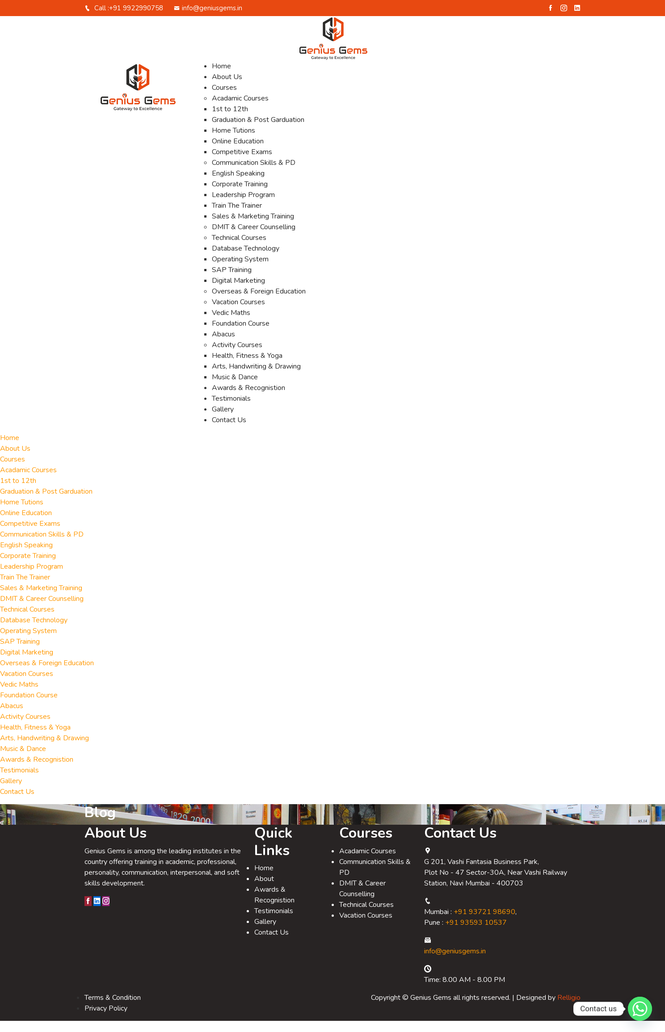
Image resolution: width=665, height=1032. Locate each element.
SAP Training (232, 281)
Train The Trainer (237, 217)
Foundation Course (240, 335)
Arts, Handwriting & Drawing (256, 377)
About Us (227, 88)
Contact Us (229, 431)
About (264, 890)
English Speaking (238, 184)
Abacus (223, 345)
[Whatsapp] (640, 1009)
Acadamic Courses (240, 109)
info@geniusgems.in (208, 19)
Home (221, 77)
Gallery (223, 420)
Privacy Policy (105, 1019)
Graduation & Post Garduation (258, 131)
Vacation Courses (238, 313)
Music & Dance (235, 388)
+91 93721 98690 (484, 923)
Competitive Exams (242, 163)
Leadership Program (243, 206)
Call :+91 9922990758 (123, 19)
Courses (224, 99)
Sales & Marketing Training (253, 227)
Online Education (238, 152)
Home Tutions (233, 142)
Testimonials (231, 410)
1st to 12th (230, 120)
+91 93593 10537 (476, 934)
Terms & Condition (112, 1009)
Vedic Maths (231, 324)
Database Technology (245, 259)
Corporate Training (240, 195)
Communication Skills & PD (253, 174)
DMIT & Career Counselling (253, 238)
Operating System (240, 270)
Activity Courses (237, 356)
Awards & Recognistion (248, 399)
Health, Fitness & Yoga (247, 367)
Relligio (569, 1009)
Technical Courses (239, 249)
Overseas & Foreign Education (259, 302)
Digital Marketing (238, 292)
